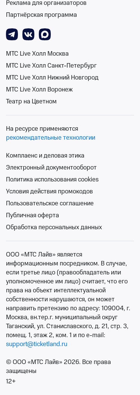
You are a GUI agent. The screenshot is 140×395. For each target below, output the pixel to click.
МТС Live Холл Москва (37, 53)
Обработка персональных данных (54, 227)
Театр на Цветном (31, 101)
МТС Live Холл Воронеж (39, 89)
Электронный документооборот (51, 167)
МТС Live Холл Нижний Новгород (52, 77)
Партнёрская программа (41, 14)
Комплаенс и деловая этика (45, 155)
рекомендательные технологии (50, 137)
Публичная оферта (32, 215)
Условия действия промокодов (49, 191)
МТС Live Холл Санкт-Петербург (51, 65)
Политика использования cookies (52, 179)
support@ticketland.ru (36, 344)
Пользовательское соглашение (50, 203)
